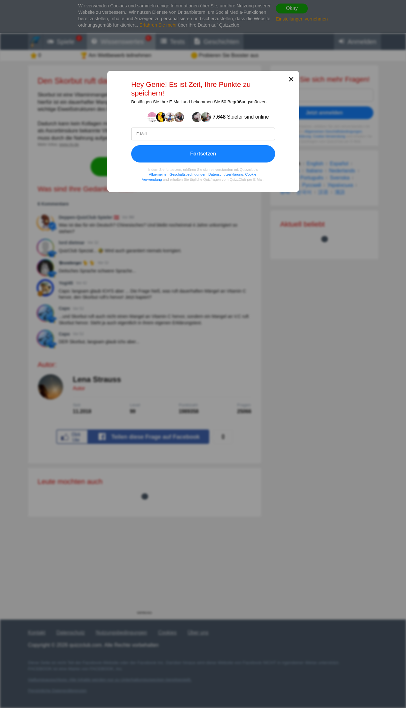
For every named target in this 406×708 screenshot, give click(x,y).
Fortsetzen (203, 153)
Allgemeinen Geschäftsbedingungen (177, 174)
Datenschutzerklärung (225, 174)
